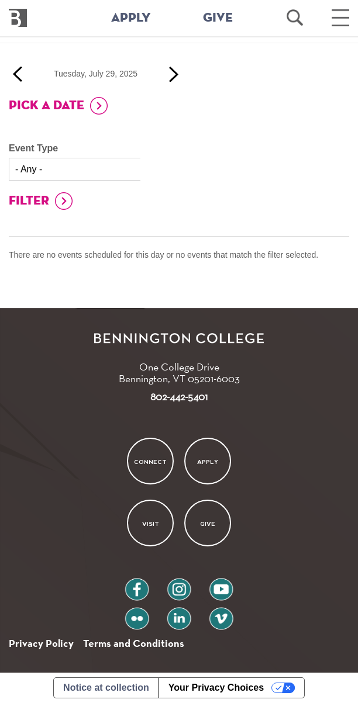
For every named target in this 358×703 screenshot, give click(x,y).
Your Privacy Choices (216, 687)
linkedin (179, 614)
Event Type (33, 148)
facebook (137, 584)
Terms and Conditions (133, 643)
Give (207, 524)
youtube (221, 584)
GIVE (218, 18)
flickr (137, 614)
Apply (207, 461)
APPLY (131, 18)
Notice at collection (106, 687)
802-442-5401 (179, 396)
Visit (150, 524)
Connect (150, 461)
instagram (179, 584)
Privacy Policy (41, 643)
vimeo (221, 614)
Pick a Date (46, 105)
